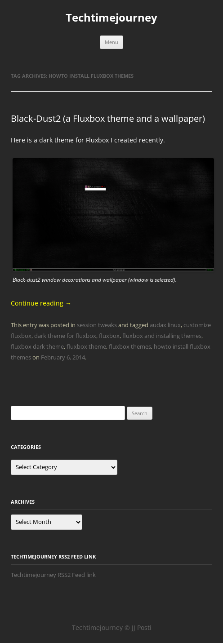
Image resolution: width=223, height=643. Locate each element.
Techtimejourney (111, 18)
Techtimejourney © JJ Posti (112, 627)
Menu (111, 42)
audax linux (165, 325)
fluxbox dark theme (37, 346)
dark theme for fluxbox (65, 336)
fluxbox (109, 336)
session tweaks (97, 325)
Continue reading (41, 303)
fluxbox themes (130, 346)
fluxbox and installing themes (161, 336)
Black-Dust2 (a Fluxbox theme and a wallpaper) (108, 118)
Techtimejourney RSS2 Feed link (53, 575)
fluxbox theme (86, 346)
